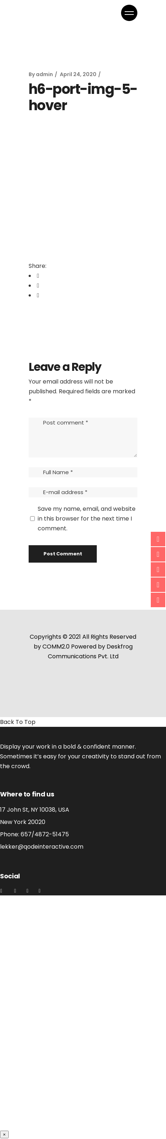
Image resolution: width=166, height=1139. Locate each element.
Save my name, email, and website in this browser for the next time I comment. (87, 519)
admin (44, 74)
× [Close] (4, 1134)
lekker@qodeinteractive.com (41, 846)
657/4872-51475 (45, 834)
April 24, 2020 (78, 74)
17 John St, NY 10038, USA (34, 809)
